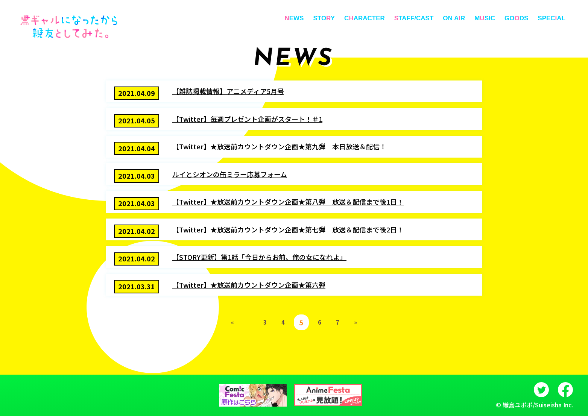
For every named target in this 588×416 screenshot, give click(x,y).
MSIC (484, 18)
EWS (294, 18)
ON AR (454, 18)
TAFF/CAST (414, 18)
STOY (324, 18)
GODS (516, 18)
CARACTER (364, 18)
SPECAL (551, 18)
